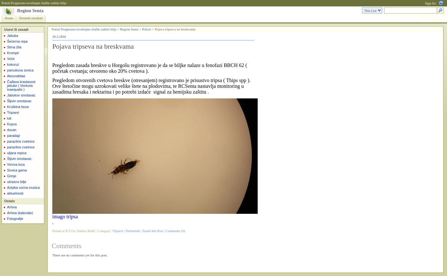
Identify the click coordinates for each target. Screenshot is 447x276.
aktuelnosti (15, 193)
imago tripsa (65, 216)
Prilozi (146, 29)
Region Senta (30, 10)
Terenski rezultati (31, 18)
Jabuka (12, 36)
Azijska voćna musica (23, 187)
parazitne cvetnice (21, 141)
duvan (11, 130)
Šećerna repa (17, 41)
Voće (11, 59)
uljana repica (16, 153)
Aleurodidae (16, 76)
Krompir (13, 53)
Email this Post (152, 231)
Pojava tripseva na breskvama (93, 46)
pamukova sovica (20, 70)
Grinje (11, 176)
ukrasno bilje (16, 182)
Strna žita (14, 47)
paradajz (13, 136)
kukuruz (13, 64)
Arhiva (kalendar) (20, 213)
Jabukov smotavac (21, 95)
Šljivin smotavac (19, 101)
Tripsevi (13, 112)
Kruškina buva (18, 107)
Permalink (133, 231)
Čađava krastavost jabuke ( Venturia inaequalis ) (21, 85)
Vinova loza (16, 164)
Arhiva (12, 207)
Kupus (12, 124)
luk (9, 118)
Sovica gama (17, 170)
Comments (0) (175, 231)
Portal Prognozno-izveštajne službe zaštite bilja (34, 3)
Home (9, 18)
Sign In (430, 3)
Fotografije (15, 219)
